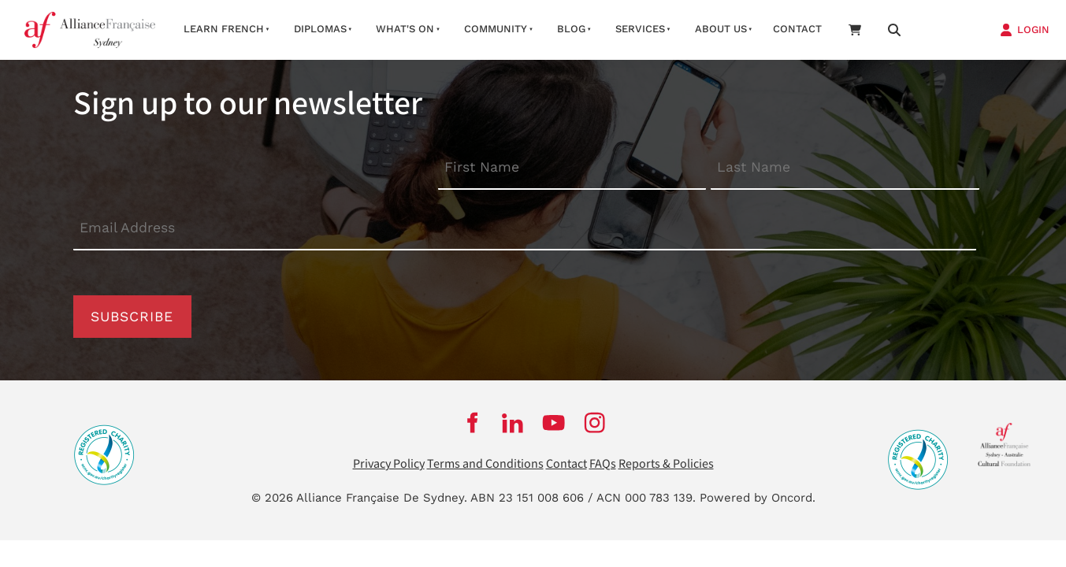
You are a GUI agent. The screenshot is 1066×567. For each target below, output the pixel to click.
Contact (797, 29)
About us (721, 29)
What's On (405, 29)
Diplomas (320, 29)
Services (640, 29)
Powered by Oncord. (757, 498)
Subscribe (132, 316)
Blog (571, 29)
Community (495, 29)
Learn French (224, 29)
